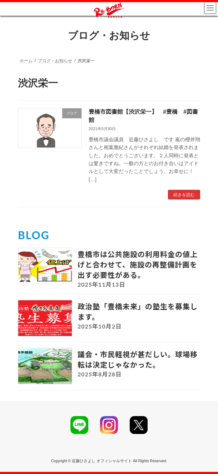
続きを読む (184, 194)
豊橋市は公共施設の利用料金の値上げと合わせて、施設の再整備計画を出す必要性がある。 (138, 264)
